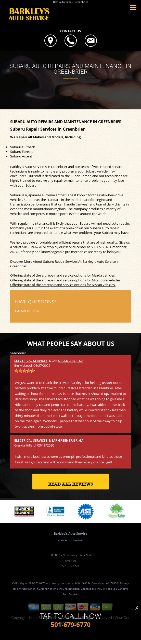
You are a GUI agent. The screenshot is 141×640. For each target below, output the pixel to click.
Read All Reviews (70, 484)
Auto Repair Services (70, 540)
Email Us (70, 560)
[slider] (24, 371)
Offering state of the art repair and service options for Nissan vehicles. (63, 284)
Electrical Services (30, 361)
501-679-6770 (32, 247)
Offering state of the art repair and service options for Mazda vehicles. (63, 275)
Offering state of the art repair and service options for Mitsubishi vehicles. (65, 280)
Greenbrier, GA (70, 361)
